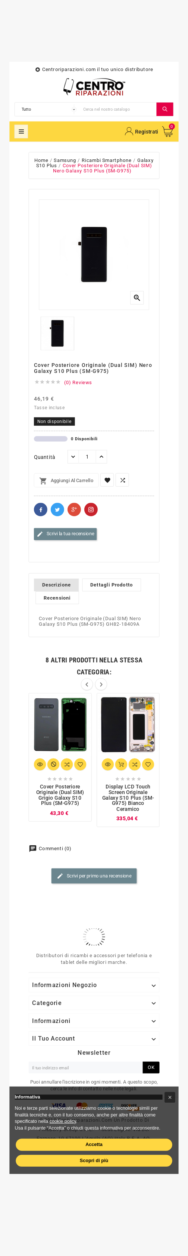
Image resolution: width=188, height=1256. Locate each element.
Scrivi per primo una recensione (94, 876)
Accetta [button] (94, 1144)
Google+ (74, 509)
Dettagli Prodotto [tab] (111, 585)
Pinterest (91, 509)
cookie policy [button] (63, 1121)
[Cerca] (118, 109)
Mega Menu (21, 131)
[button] (169, 1097)
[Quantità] (87, 456)
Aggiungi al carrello (66, 481)
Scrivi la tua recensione (65, 534)
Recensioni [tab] (57, 597)
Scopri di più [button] (94, 1160)
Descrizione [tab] (56, 585)
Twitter (57, 509)
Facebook (40, 509)
